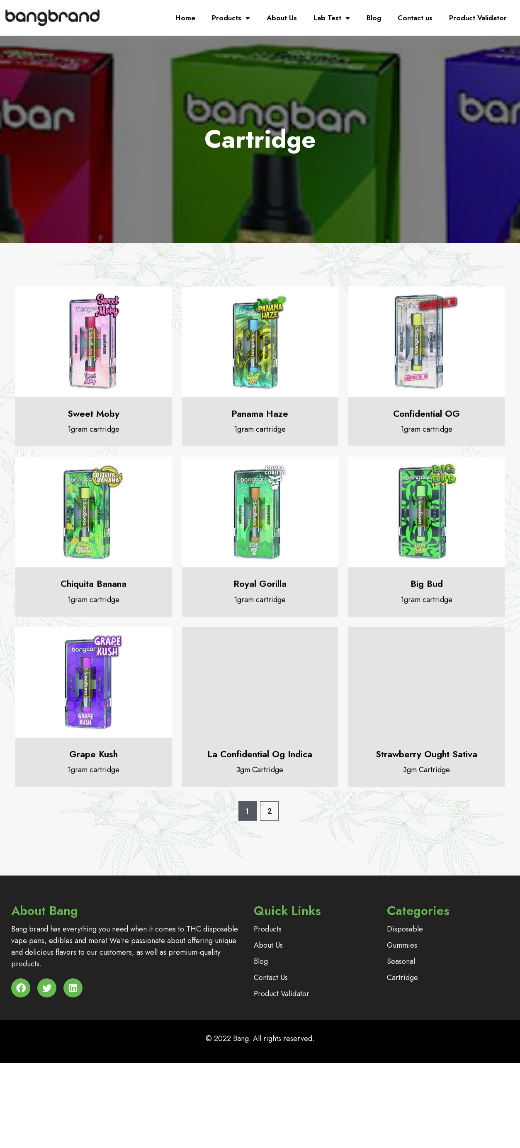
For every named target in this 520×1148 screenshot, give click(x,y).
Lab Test (331, 18)
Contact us (415, 18)
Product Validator (478, 18)
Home (185, 18)
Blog (374, 18)
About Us (282, 18)
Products (231, 18)
